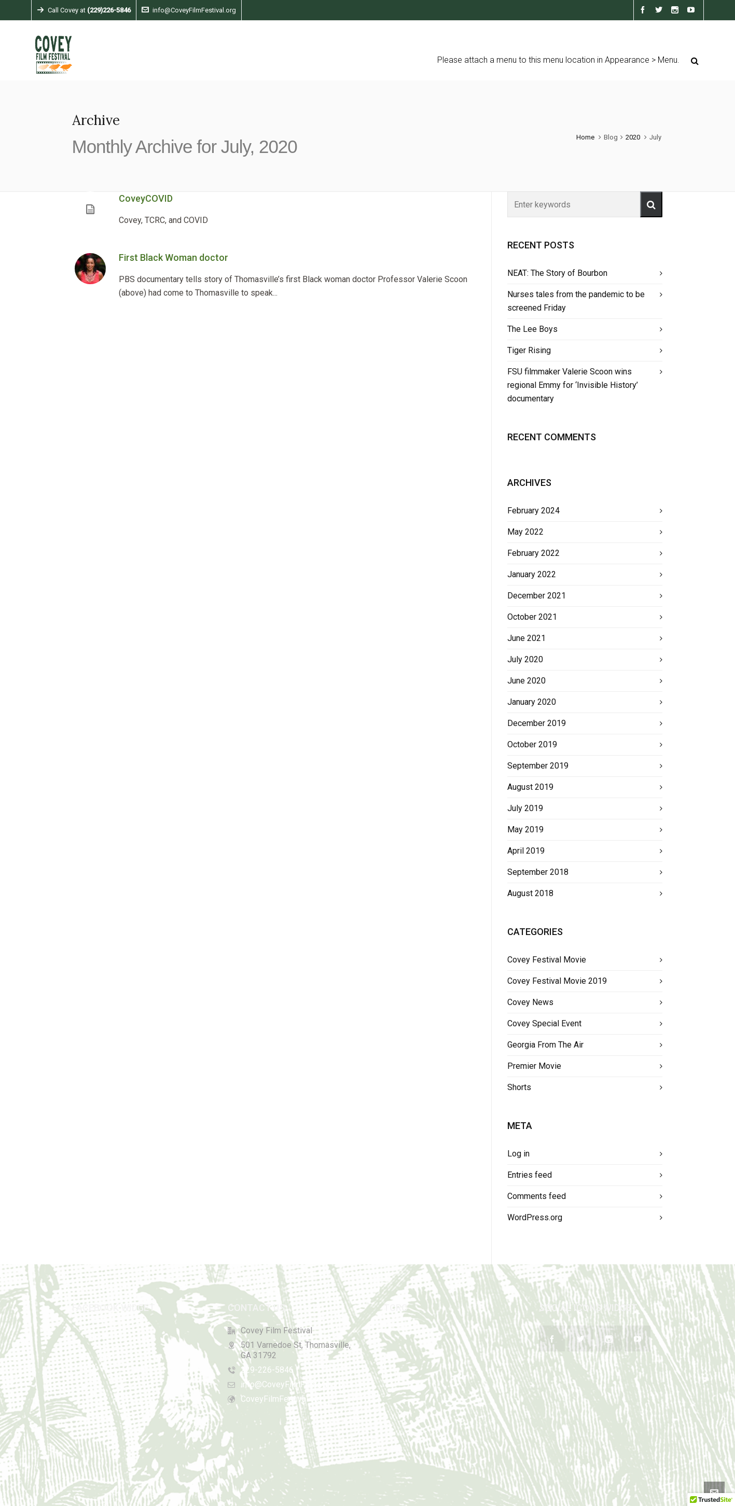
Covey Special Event (544, 1023)
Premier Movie (534, 1066)
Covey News (530, 1002)
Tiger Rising (529, 350)
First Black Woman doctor (173, 257)
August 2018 (530, 893)
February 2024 (533, 510)
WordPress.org (534, 1217)
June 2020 (526, 681)
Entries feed (529, 1175)
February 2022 (533, 553)
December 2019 (536, 723)
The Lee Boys (532, 329)
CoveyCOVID (146, 198)
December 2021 (536, 596)
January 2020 (531, 702)
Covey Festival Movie (546, 960)
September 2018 (537, 872)
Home (585, 137)
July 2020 (525, 659)
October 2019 (532, 744)
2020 (633, 137)
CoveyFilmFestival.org (281, 1399)
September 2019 (537, 766)
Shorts (519, 1087)
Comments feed (536, 1196)
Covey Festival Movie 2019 (557, 981)
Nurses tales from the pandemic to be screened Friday (576, 301)
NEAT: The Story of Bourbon (557, 273)
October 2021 (532, 617)
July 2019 (525, 808)
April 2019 (526, 851)
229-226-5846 (267, 1370)
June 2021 (526, 638)
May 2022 (525, 532)
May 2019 (525, 829)
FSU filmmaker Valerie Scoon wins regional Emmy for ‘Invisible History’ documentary (572, 385)
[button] (651, 204)
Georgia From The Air (545, 1045)
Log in (518, 1154)
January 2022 (531, 574)
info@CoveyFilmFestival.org (189, 10)
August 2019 (530, 787)
